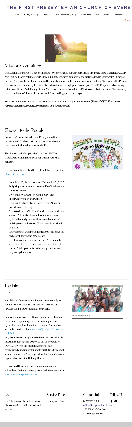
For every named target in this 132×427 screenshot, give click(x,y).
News (107, 15)
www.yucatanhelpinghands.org (21, 374)
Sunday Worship (31, 15)
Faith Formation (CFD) (66, 15)
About (47, 15)
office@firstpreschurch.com (97, 405)
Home (16, 15)
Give (98, 15)
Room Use (87, 15)
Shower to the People (16, 174)
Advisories (120, 15)
